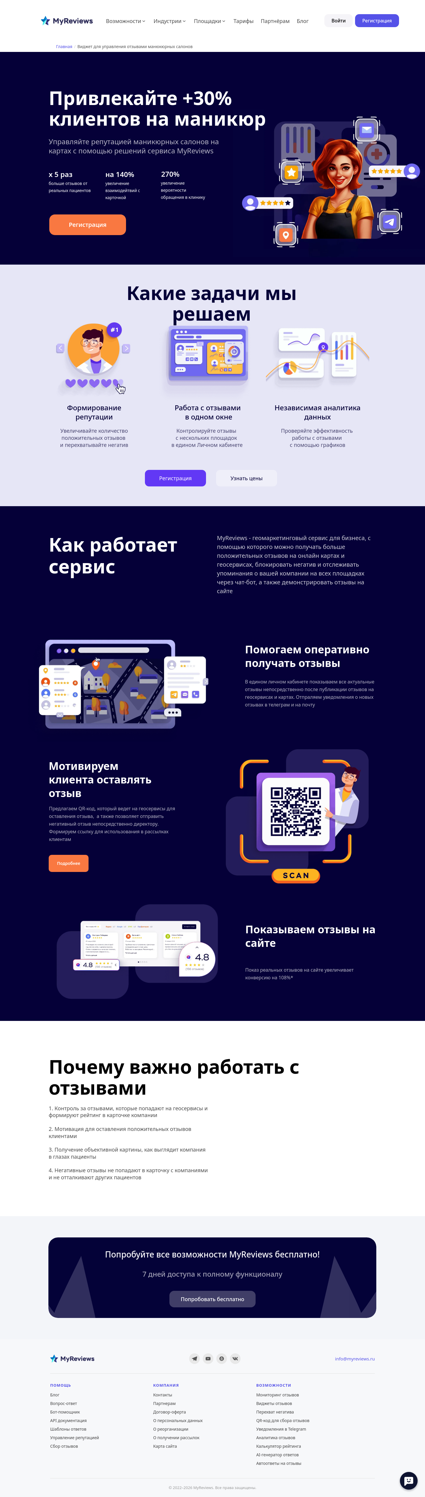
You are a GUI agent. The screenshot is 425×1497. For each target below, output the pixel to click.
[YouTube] (208, 1358)
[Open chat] (409, 1481)
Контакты (162, 1395)
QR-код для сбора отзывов (282, 1420)
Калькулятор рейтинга (278, 1446)
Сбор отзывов (64, 1446)
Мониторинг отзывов (277, 1395)
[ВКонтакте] (235, 1358)
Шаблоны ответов (68, 1429)
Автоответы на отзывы (278, 1463)
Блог (54, 1395)
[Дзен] (221, 1358)
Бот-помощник (65, 1412)
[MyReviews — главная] (72, 1359)
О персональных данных (178, 1420)
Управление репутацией (74, 1437)
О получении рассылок (176, 1437)
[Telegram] (194, 1358)
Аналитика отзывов (275, 1437)
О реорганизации (170, 1429)
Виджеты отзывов (274, 1403)
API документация (68, 1420)
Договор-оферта (169, 1412)
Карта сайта (165, 1446)
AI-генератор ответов (277, 1454)
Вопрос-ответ (63, 1403)
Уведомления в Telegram (281, 1429)
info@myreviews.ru (355, 1359)
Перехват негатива (275, 1412)
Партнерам (164, 1403)
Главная (64, 46)
